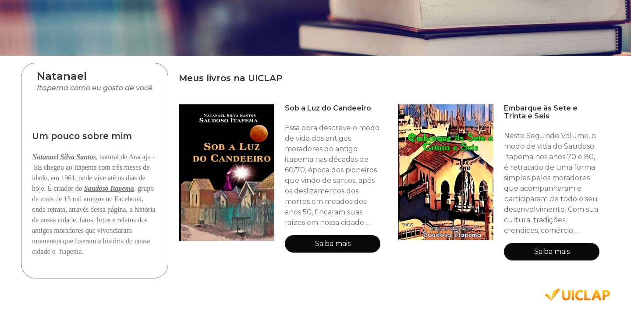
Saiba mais (333, 243)
